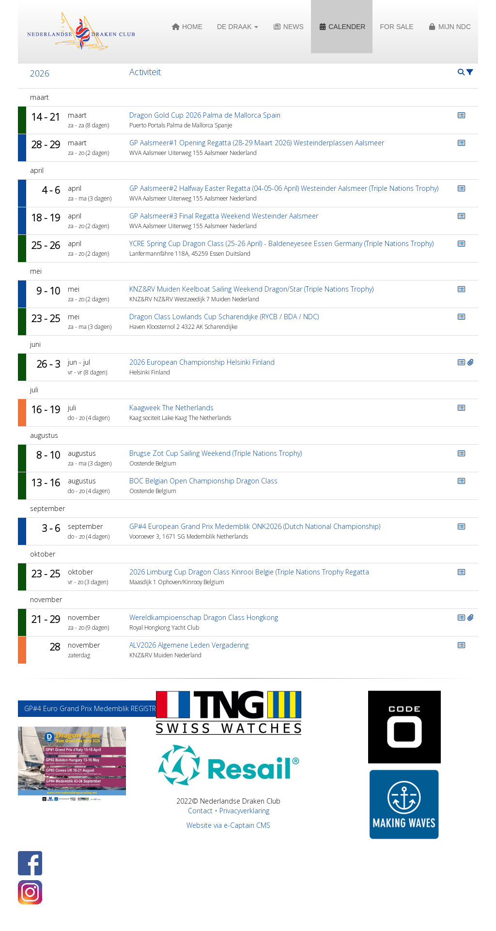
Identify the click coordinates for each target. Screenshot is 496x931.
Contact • (203, 810)
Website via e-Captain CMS (228, 825)
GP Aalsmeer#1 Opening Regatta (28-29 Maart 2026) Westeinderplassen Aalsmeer (256, 142)
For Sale (396, 27)
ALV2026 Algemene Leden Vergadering (188, 645)
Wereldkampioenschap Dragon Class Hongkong (203, 617)
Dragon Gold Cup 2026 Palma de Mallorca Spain (204, 115)
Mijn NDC (449, 27)
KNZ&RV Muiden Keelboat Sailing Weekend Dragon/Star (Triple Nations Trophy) (251, 289)
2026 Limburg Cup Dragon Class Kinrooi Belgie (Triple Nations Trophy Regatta (249, 571)
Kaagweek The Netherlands (171, 407)
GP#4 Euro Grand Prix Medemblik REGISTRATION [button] (100, 708)
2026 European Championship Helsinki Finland (202, 362)
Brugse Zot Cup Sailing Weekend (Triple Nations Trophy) (215, 453)
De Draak (237, 27)
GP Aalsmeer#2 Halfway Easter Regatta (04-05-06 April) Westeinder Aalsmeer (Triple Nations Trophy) (283, 188)
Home (187, 27)
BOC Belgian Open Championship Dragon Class (203, 480)
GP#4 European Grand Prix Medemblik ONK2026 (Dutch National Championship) (254, 526)
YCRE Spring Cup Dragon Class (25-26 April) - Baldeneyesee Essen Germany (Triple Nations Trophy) (281, 243)
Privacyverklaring (244, 810)
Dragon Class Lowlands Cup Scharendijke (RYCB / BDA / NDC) (224, 316)
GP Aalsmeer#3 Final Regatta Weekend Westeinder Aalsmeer (223, 215)
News (288, 27)
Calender (342, 27)
